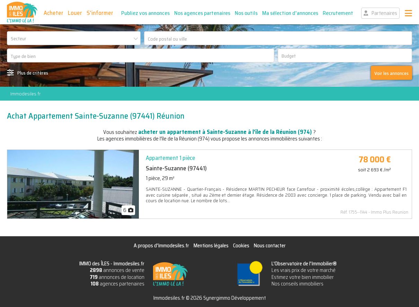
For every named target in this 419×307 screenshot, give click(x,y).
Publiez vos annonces (145, 13)
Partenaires (384, 13)
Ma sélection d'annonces (290, 13)
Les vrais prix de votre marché (303, 270)
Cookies (241, 245)
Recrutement (338, 13)
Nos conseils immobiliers (297, 284)
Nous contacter (270, 245)
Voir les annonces (391, 73)
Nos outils (246, 13)
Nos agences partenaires (202, 13)
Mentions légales (211, 245)
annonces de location (117, 277)
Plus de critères (32, 73)
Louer (75, 12)
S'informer (100, 12)
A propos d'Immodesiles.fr (161, 245)
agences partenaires (117, 284)
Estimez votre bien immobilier (302, 277)
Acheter (53, 12)
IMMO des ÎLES (22, 12)
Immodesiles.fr (25, 93)
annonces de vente (117, 270)
